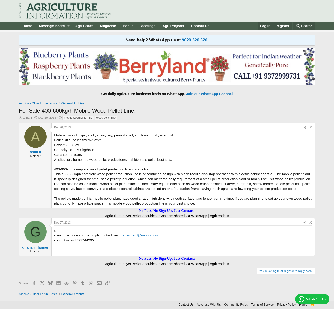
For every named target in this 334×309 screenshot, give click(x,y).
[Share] (305, 127)
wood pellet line (106, 117)
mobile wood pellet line (78, 117)
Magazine (108, 26)
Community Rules (236, 304)
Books (128, 26)
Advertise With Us (209, 304)
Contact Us (200, 26)
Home (27, 26)
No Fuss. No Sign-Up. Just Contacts (167, 211)
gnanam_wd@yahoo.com (138, 235)
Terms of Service (262, 304)
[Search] (304, 26)
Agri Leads (84, 26)
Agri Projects (173, 26)
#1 (310, 127)
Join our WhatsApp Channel (209, 94)
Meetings (147, 26)
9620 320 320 (194, 40)
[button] (68, 26)
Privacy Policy (286, 304)
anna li (27, 117)
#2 (310, 222)
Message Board (52, 26)
